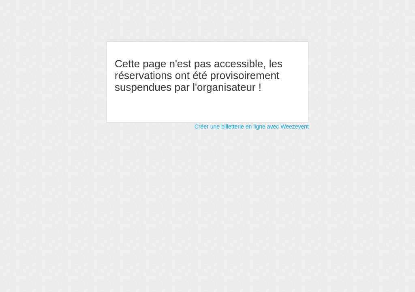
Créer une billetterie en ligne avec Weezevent (252, 126)
